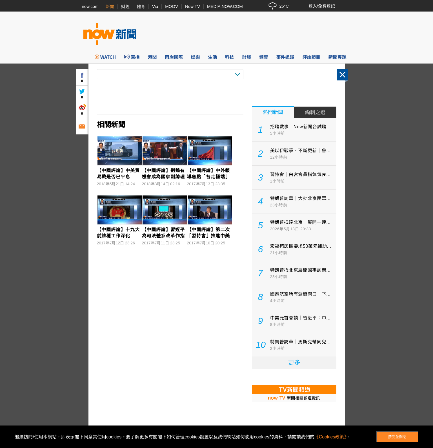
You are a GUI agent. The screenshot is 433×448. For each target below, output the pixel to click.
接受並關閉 (397, 437)
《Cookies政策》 (330, 437)
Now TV (192, 6)
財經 (125, 6)
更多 (294, 362)
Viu (155, 6)
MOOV (171, 6)
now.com (90, 6)
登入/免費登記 (321, 6)
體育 (141, 6)
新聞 (110, 6)
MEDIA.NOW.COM (225, 6)
